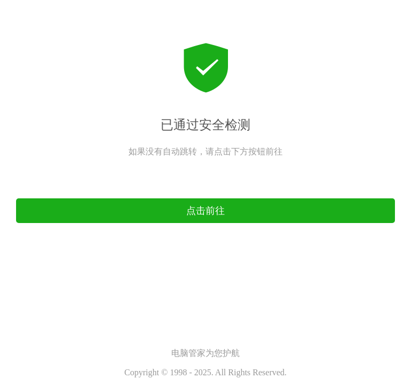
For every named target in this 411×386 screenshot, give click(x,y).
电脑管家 (188, 353)
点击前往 (205, 190)
